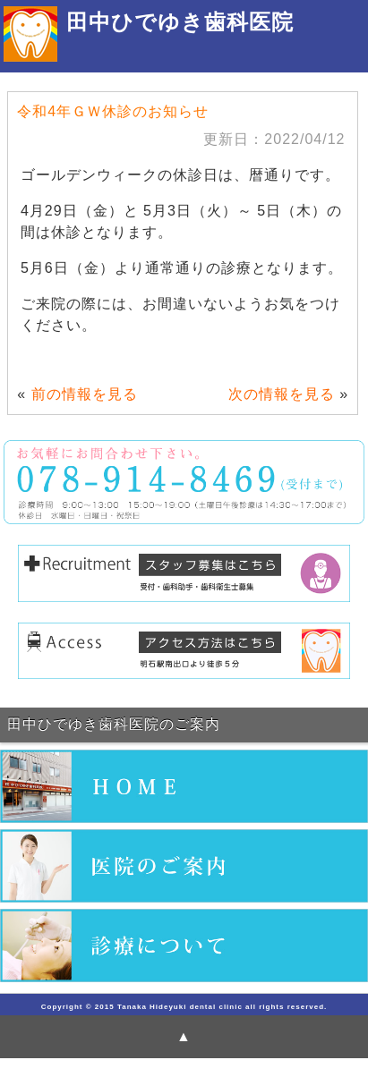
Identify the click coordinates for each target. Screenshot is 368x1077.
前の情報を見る (84, 394)
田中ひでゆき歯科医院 (180, 22)
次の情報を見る (281, 394)
